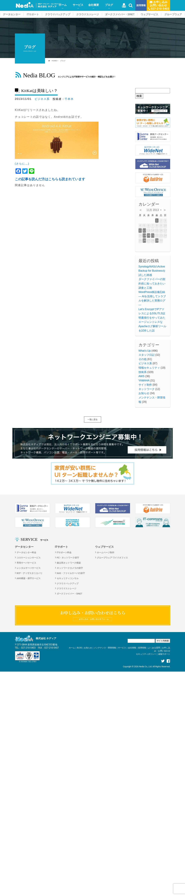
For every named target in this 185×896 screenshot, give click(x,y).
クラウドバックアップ (57, 14)
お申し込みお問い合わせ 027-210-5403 (158, 5)
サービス (78, 5)
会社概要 (93, 5)
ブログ (109, 5)
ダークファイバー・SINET (120, 14)
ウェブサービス (149, 14)
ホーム (63, 5)
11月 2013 (153, 210)
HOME (54, 61)
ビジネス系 (42, 99)
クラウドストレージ (87, 14)
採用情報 (141, 5)
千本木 (69, 99)
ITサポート (33, 14)
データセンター (12, 14)
